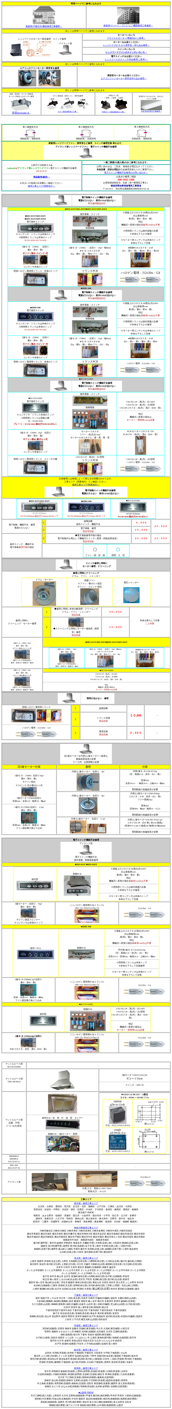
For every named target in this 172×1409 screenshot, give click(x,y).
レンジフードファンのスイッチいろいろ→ (126, 52)
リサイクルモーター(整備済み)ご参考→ (126, 38)
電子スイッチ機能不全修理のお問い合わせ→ (126, 172)
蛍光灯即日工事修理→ (153, 111)
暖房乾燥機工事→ (21, 113)
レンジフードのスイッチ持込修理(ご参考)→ (126, 59)
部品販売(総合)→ (41, 177)
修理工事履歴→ (44, 26)
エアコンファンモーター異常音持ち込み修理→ (124, 78)
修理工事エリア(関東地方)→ (42, 186)
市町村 (90, 1392)
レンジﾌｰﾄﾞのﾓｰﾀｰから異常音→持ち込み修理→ (126, 45)
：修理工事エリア (86, 1258)
